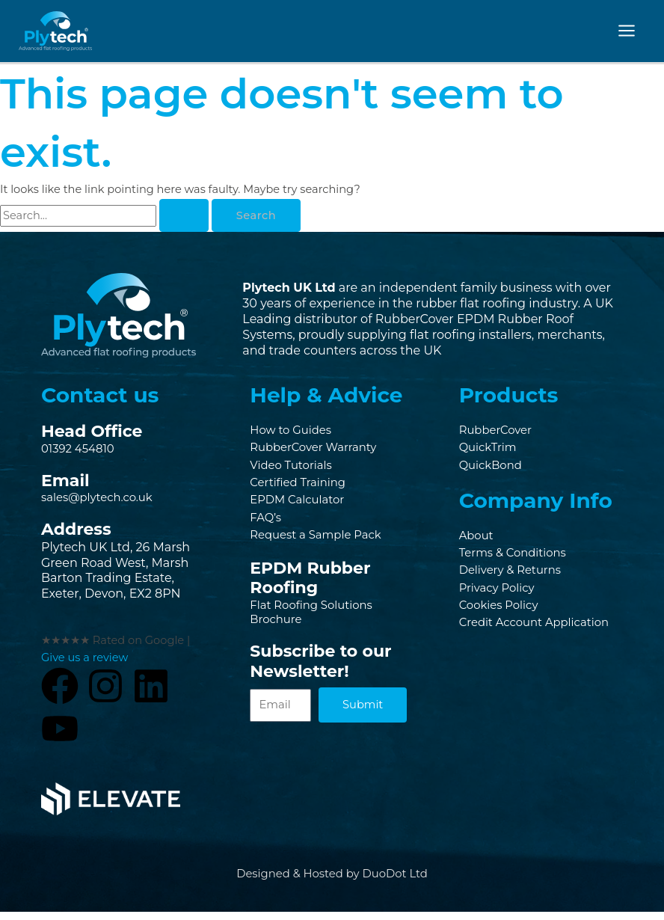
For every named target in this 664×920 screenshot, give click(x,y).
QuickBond (493, 472)
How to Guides (293, 435)
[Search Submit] (184, 220)
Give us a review (84, 665)
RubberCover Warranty (318, 454)
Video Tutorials (294, 472)
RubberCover (498, 435)
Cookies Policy (501, 618)
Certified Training (301, 491)
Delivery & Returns (514, 581)
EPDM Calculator (300, 510)
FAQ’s (266, 528)
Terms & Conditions (516, 562)
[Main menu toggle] (626, 33)
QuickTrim (490, 454)
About (478, 544)
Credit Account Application (540, 637)
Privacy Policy (500, 599)
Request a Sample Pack (320, 546)
